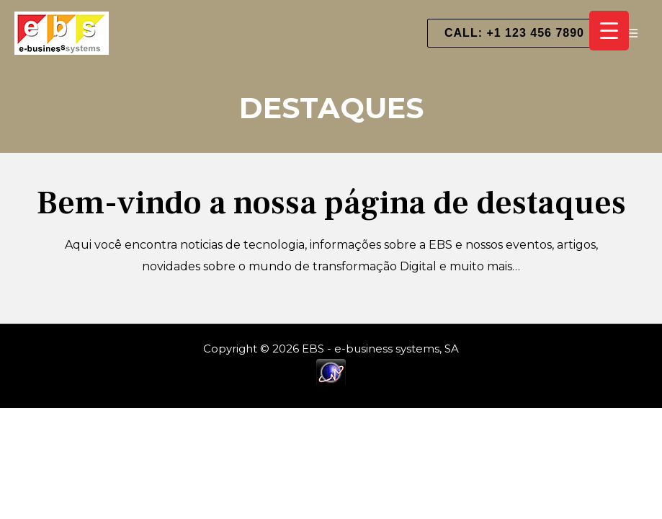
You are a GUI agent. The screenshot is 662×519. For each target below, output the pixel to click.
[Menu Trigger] (609, 30)
